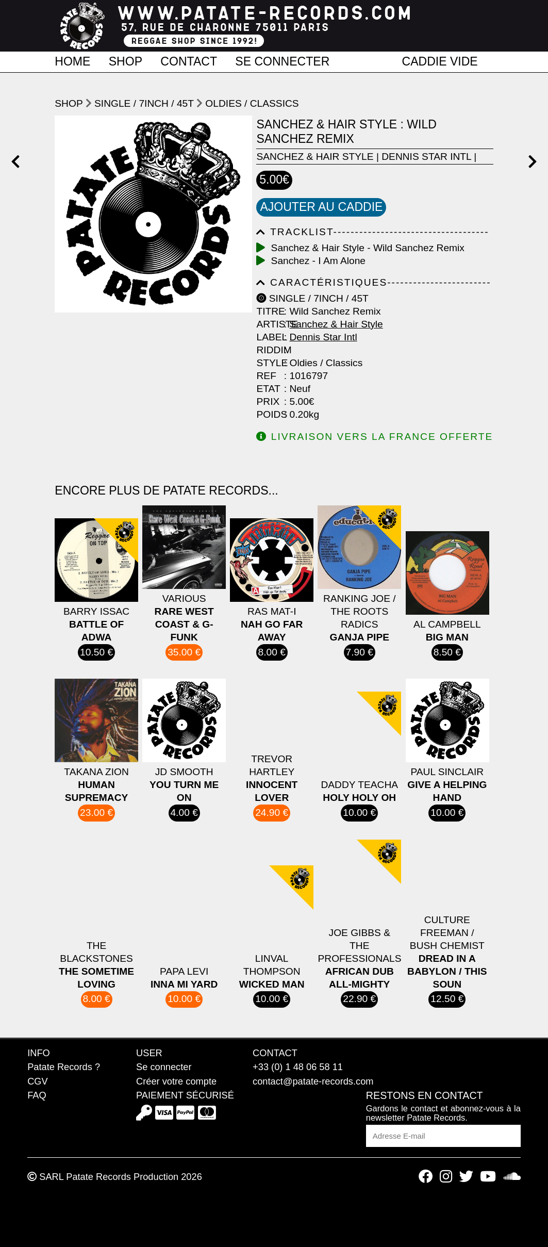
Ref (266, 375)
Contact (188, 61)
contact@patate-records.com (313, 1081)
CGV (37, 1081)
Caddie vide (440, 61)
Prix (267, 401)
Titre (268, 311)
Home (72, 61)
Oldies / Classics (251, 103)
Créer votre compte (176, 1081)
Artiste (268, 324)
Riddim (268, 349)
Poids (268, 414)
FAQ (36, 1095)
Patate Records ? (63, 1066)
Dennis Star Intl (426, 156)
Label (268, 337)
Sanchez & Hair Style (314, 156)
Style (268, 362)
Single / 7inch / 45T (144, 103)
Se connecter (282, 61)
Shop (125, 61)
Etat (268, 388)
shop (68, 103)
